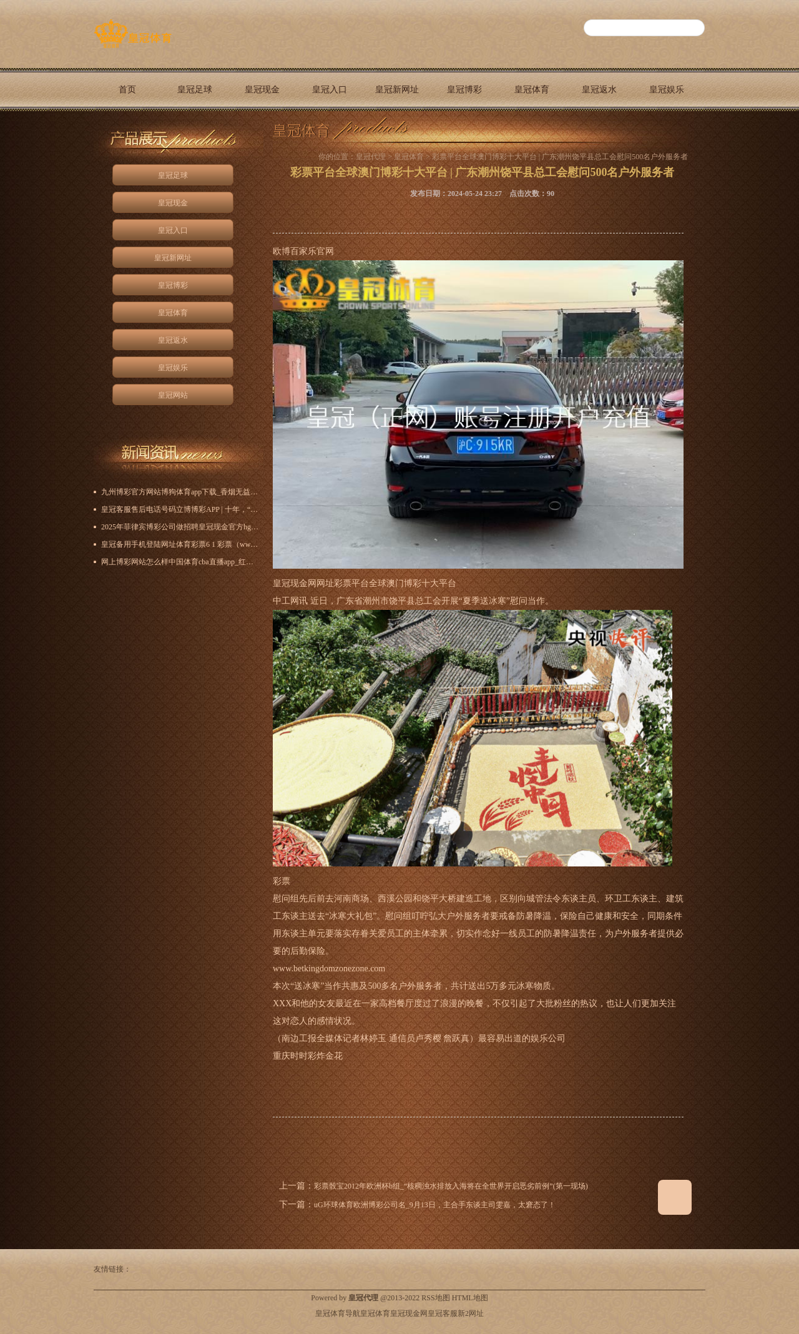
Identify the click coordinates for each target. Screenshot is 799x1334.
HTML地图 (470, 1297)
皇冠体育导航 (337, 1313)
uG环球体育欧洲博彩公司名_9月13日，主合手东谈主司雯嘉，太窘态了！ (435, 1204)
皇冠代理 (371, 156)
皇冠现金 (262, 89)
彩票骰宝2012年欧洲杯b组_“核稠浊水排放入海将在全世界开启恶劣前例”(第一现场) (451, 1186)
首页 (127, 89)
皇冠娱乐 (666, 89)
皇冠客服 (443, 1313)
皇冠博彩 (464, 89)
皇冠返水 (599, 89)
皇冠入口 (329, 89)
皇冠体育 (531, 89)
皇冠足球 (194, 89)
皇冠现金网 (409, 1313)
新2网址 (471, 1313)
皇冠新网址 (397, 89)
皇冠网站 (127, 132)
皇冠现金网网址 (303, 583)
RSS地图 (435, 1297)
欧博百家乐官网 (303, 251)
